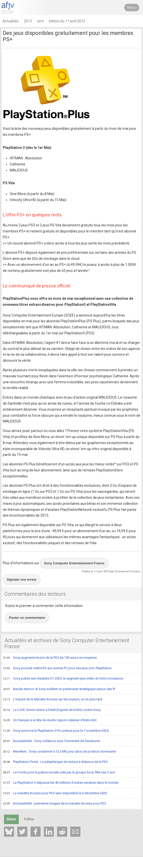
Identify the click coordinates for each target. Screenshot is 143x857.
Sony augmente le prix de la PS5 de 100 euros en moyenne (50, 657)
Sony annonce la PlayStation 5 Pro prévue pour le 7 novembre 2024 (55, 730)
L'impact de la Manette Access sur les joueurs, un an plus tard (52, 699)
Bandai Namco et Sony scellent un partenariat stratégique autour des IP (59, 689)
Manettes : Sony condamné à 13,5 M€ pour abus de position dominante (59, 751)
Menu (131, 7)
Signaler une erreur (22, 579)
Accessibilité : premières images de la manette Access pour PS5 (54, 803)
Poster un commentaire (27, 618)
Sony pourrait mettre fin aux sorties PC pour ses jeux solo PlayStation (57, 668)
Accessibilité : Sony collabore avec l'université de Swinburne (51, 741)
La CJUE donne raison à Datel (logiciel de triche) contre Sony (51, 710)
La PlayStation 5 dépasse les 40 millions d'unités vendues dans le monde (60, 782)
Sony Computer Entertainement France (74, 563)
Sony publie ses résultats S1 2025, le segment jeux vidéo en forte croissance (63, 678)
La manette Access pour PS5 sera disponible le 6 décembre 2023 (55, 793)
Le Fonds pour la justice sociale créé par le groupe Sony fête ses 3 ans (59, 772)
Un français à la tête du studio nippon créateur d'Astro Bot (50, 720)
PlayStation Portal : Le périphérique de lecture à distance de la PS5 (55, 762)
